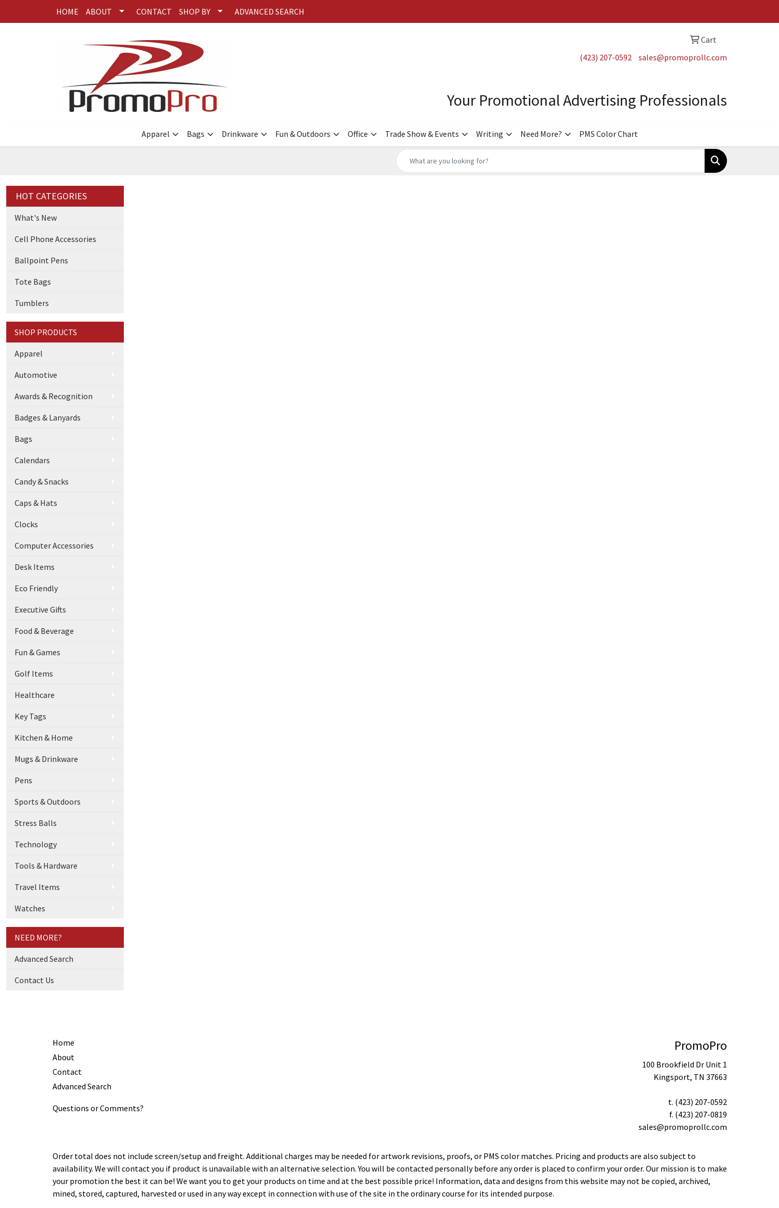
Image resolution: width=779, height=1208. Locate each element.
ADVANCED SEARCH (269, 11)
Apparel (156, 134)
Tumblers (32, 303)
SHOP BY (194, 11)
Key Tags (30, 716)
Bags (196, 134)
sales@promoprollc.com (682, 57)
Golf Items (34, 673)
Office (358, 134)
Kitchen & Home (44, 737)
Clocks (26, 524)
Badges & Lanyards (48, 417)
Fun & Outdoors (302, 134)
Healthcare (35, 695)
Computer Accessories (54, 545)
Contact (67, 1071)
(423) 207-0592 (606, 57)
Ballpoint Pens (41, 260)
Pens (23, 780)
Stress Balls (36, 823)
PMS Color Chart (608, 134)
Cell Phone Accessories (55, 239)
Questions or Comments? (98, 1108)
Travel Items (37, 887)
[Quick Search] (550, 161)
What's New (36, 217)
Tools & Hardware (46, 865)
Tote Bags (33, 281)
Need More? (541, 134)
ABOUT (99, 11)
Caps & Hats (36, 503)
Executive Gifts (40, 609)
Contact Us (34, 980)
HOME (67, 11)
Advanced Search (44, 958)
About (63, 1057)
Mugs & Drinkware (46, 759)
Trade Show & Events (422, 134)
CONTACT (154, 11)
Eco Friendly (36, 588)
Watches (30, 908)
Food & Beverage (44, 631)
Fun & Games (37, 652)
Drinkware (240, 134)
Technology (36, 844)
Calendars (32, 460)
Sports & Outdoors (48, 801)
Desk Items (35, 567)
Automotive (36, 375)
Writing (489, 134)
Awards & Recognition (54, 396)
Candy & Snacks (42, 481)
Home (63, 1042)
